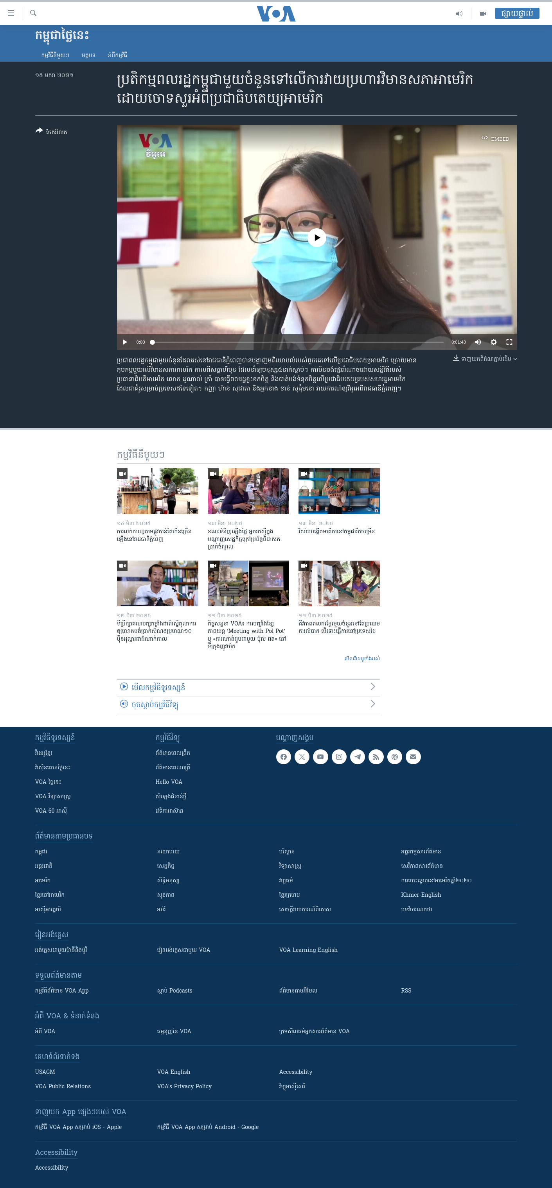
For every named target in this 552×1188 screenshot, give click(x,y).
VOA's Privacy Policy (184, 1087)
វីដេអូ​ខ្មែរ (43, 753)
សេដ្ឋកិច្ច (165, 866)
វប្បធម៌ (286, 881)
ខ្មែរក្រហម (289, 895)
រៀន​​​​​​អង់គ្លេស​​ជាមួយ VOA (183, 950)
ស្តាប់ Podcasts (174, 991)
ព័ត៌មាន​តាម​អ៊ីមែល (298, 991)
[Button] (51, 133)
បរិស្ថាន (287, 852)
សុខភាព (165, 895)
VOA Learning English (308, 950)
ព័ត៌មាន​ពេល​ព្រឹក (173, 753)
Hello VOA (169, 782)
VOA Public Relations (63, 1087)
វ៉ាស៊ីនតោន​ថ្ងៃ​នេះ (53, 768)
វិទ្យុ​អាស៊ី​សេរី (292, 1087)
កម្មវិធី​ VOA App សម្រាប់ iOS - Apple (78, 1127)
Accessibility (296, 1072)
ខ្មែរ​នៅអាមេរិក (50, 895)
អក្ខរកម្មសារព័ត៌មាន (421, 852)
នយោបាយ (168, 852)
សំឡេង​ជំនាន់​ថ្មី (171, 797)
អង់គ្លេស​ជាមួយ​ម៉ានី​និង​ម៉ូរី (61, 950)
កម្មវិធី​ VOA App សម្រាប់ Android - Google (208, 1127)
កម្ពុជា (41, 852)
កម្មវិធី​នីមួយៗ (55, 56)
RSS (406, 991)
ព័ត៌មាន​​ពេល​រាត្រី (173, 768)
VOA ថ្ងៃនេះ (48, 782)
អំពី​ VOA (45, 1032)
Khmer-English (421, 895)
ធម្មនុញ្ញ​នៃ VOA (174, 1032)
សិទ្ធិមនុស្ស (168, 881)
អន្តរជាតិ (43, 866)
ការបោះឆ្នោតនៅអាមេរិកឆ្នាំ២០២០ (436, 881)
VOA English (174, 1072)
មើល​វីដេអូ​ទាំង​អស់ (362, 659)
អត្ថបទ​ (89, 56)
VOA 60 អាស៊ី (51, 811)
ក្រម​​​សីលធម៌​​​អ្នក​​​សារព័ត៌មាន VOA (314, 1032)
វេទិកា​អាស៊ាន (169, 811)
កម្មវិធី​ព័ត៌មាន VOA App (62, 991)
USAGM (45, 1072)
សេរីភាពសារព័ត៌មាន (422, 866)
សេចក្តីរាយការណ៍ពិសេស (305, 910)
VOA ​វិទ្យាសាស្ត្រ (53, 797)
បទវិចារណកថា (416, 910)
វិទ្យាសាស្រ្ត (290, 866)
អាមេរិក (43, 881)
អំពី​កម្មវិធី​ (117, 56)
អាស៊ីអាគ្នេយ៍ (48, 910)
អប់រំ (161, 910)
